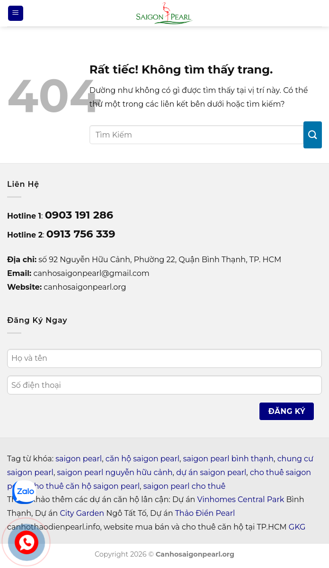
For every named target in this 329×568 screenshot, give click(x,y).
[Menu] (15, 13)
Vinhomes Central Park (241, 499)
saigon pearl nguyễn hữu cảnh (114, 472)
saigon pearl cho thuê (184, 486)
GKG (297, 526)
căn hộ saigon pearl (142, 458)
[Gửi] (312, 134)
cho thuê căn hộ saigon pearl (85, 486)
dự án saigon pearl (211, 472)
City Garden (82, 513)
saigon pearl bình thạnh (228, 458)
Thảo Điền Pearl (205, 513)
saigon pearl (78, 458)
